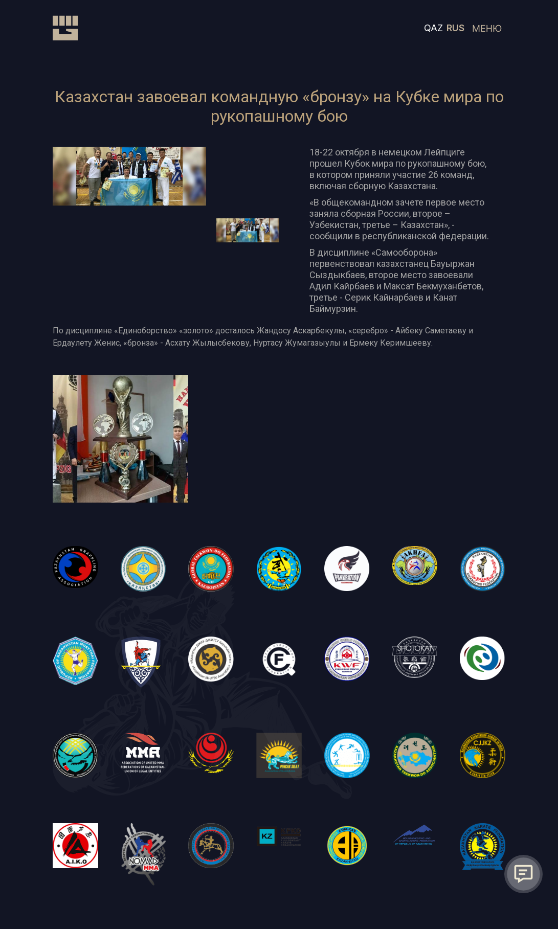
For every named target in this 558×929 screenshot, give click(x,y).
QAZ (433, 27)
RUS (455, 27)
